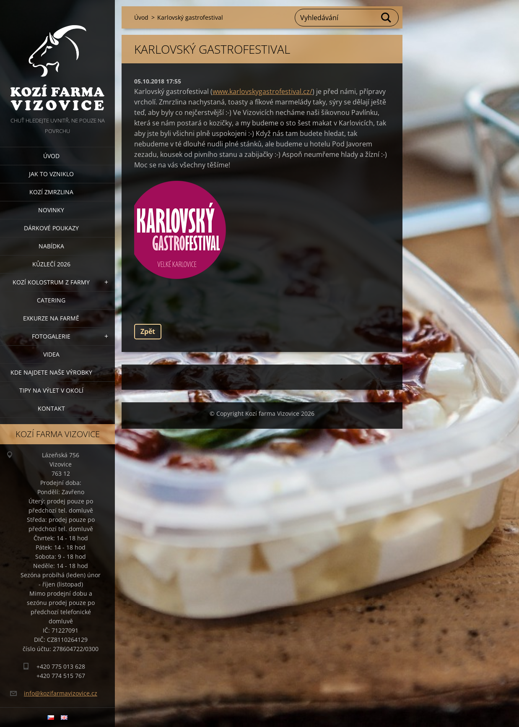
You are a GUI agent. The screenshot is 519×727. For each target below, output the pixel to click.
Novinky (51, 210)
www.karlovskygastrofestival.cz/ (262, 91)
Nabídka (51, 246)
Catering (51, 300)
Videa (51, 354)
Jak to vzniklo (51, 174)
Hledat (386, 17)
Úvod (51, 156)
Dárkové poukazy (51, 228)
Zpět (147, 331)
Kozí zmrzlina (51, 192)
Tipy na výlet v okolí (51, 390)
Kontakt (51, 408)
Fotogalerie (51, 336)
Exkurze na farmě (51, 318)
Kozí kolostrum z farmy (51, 282)
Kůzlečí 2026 (51, 264)
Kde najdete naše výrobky (51, 372)
